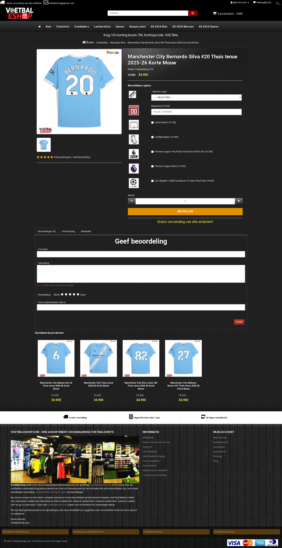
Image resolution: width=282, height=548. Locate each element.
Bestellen (185, 211)
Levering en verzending (155, 475)
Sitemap (217, 456)
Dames (120, 26)
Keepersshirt (137, 26)
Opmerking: (44, 263)
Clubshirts (62, 26)
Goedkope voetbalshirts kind (88, 531)
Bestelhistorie (220, 442)
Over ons (147, 447)
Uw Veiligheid (150, 451)
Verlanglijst (219, 447)
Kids (48, 26)
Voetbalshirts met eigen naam (50, 492)
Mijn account (220, 437)
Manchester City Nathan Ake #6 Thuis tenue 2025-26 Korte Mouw (56, 386)
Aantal (131, 195)
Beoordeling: (44, 295)
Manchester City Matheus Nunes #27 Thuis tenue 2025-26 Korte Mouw (183, 386)
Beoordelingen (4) (47, 231)
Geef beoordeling (81, 157)
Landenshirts (102, 26)
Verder (239, 322)
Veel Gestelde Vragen (154, 456)
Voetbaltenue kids (153, 531)
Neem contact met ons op (156, 442)
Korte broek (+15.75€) (165, 122)
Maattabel (86, 231)
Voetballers (81, 26)
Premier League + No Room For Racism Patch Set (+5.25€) (184, 151)
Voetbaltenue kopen (224, 531)
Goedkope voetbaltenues (16, 531)
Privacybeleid (149, 465)
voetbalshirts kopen (100, 485)
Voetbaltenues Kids (57, 504)
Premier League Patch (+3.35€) (170, 166)
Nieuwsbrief (219, 451)
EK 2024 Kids (159, 26)
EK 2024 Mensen (183, 26)
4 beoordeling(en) (62, 157)
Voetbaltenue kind (41, 541)
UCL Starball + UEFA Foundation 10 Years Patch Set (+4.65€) (184, 181)
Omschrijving (68, 231)
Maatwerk (156, 106)
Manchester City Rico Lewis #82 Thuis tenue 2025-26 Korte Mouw (141, 386)
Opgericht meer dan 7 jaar (147, 417)
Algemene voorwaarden (155, 470)
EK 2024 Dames (209, 26)
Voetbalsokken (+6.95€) (166, 137)
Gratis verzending (78, 417)
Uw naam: (43, 249)
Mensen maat (160, 91)
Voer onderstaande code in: (52, 302)
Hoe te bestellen (151, 461)
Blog (215, 461)
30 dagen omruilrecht (216, 417)
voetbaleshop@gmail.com (59, 3)
